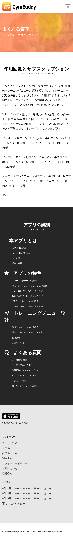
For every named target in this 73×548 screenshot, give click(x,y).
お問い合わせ (9, 468)
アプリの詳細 (9, 443)
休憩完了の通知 (19, 380)
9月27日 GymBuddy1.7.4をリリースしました (26, 488)
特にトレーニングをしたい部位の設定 (29, 286)
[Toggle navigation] (68, 6)
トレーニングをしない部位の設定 (27, 291)
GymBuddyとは (19, 248)
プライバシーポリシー (14, 463)
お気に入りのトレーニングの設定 (27, 296)
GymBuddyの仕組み (21, 253)
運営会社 (7, 473)
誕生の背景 (17, 263)
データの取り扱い (20, 360)
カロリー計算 (18, 343)
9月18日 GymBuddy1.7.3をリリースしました (26, 493)
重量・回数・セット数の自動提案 (27, 332)
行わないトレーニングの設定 (25, 301)
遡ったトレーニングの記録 (24, 386)
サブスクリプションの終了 (24, 375)
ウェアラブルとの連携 (22, 365)
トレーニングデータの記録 (24, 280)
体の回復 (16, 258)
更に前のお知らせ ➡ (13, 503)
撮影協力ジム (9, 453)
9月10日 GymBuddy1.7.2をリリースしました (26, 498)
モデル (6, 448)
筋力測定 (16, 337)
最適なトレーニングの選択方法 (26, 327)
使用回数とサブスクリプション (26, 370)
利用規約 (7, 458)
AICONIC (58, 532)
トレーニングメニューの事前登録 (27, 306)
